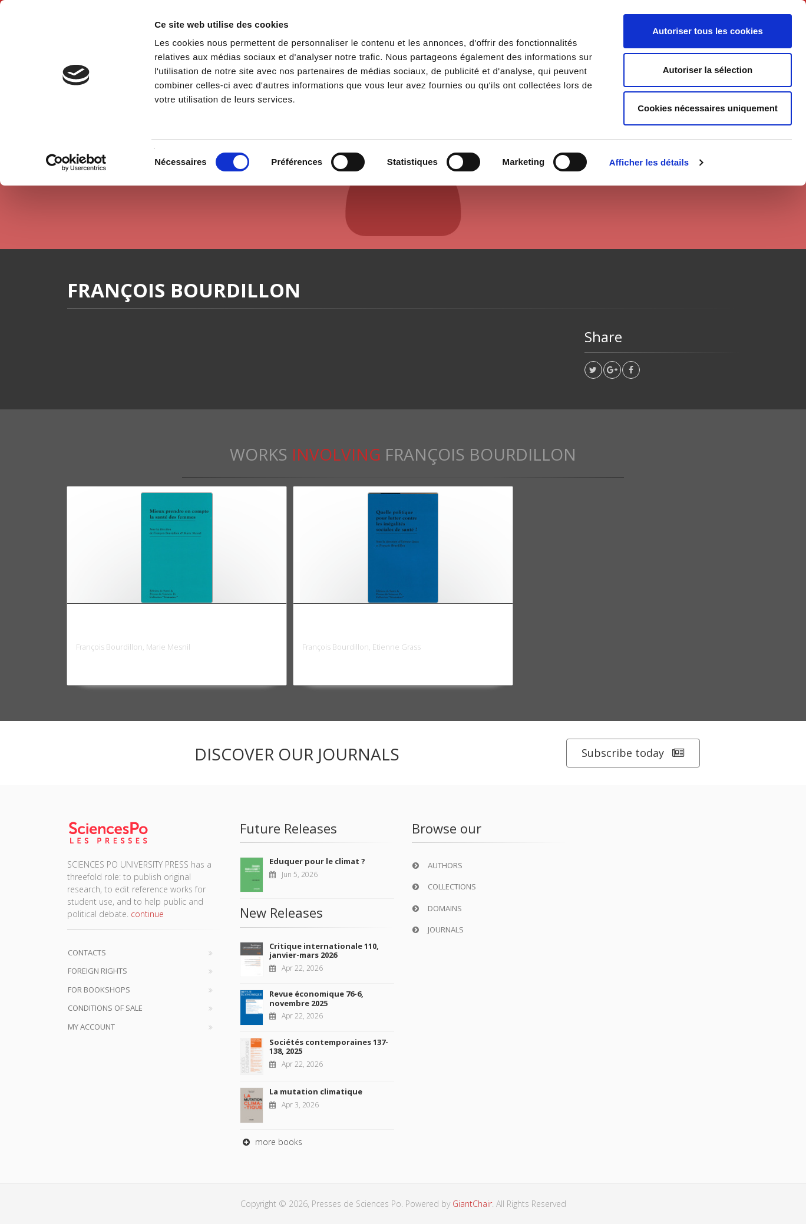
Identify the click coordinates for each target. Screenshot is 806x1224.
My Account (91, 1026)
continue (147, 913)
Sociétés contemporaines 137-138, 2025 (328, 1047)
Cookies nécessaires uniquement (707, 108)
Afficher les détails (649, 162)
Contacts (87, 952)
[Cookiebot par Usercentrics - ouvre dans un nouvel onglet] (76, 162)
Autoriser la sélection (708, 70)
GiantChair (472, 1203)
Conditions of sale (105, 1008)
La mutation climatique (315, 1091)
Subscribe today (633, 753)
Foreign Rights (97, 970)
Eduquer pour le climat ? (317, 861)
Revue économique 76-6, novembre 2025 (316, 998)
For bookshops (99, 989)
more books (271, 1141)
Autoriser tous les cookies (707, 31)
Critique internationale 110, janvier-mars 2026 (324, 951)
